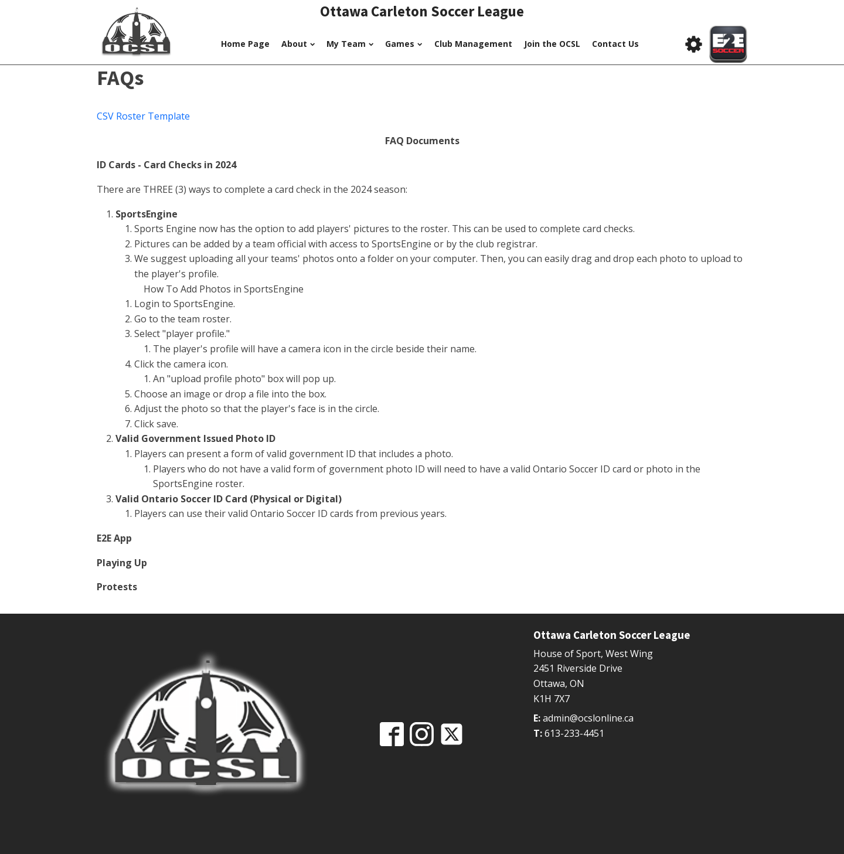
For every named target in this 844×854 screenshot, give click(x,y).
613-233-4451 (574, 733)
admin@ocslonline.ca (588, 718)
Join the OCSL (552, 43)
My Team (349, 43)
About (298, 43)
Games (403, 43)
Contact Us (615, 43)
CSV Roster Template (143, 116)
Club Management (473, 43)
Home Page (245, 43)
